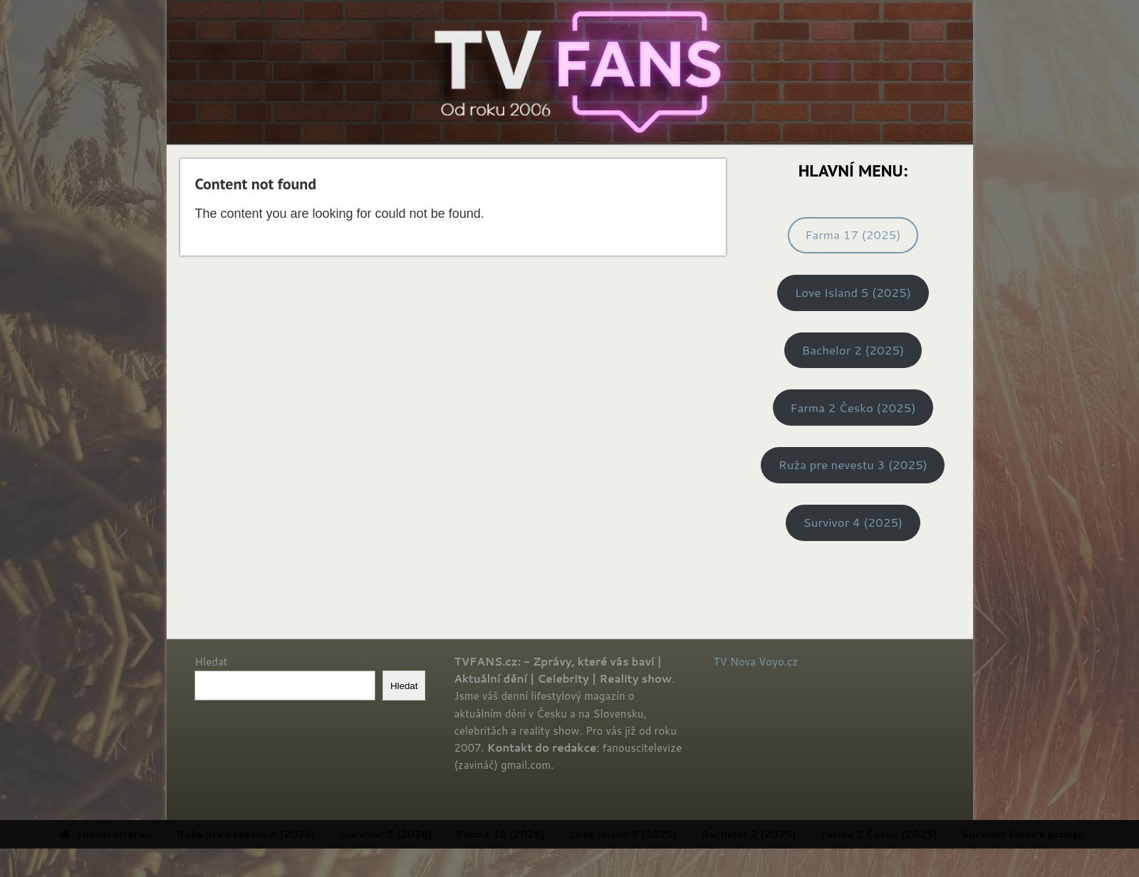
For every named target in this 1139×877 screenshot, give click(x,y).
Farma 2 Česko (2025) (852, 407)
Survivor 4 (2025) (853, 522)
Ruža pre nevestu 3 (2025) (853, 464)
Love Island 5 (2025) (853, 292)
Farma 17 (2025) (852, 234)
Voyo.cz (778, 661)
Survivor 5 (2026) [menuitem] (441, 834)
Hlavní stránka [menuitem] (160, 834)
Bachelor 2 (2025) (852, 350)
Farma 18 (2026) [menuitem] (555, 834)
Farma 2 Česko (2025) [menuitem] (933, 834)
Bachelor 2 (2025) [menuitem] (803, 834)
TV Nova (735, 661)
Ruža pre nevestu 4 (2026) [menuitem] (301, 834)
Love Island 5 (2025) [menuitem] (678, 834)
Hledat (210, 661)
